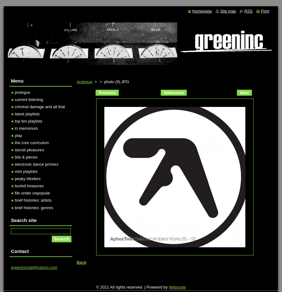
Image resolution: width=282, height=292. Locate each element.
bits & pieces (26, 157)
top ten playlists (28, 121)
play (18, 135)
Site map (228, 11)
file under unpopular (32, 193)
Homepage (202, 11)
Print (265, 11)
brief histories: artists (33, 200)
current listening (29, 99)
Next (244, 92)
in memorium (26, 128)
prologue (84, 81)
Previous (107, 92)
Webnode (177, 287)
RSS (248, 11)
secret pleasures (29, 150)
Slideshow (174, 92)
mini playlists (26, 171)
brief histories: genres (34, 207)
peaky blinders (28, 178)
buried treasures (29, 186)
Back (81, 262)
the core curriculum (32, 142)
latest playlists (27, 114)
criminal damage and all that (40, 106)
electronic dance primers (36, 164)
